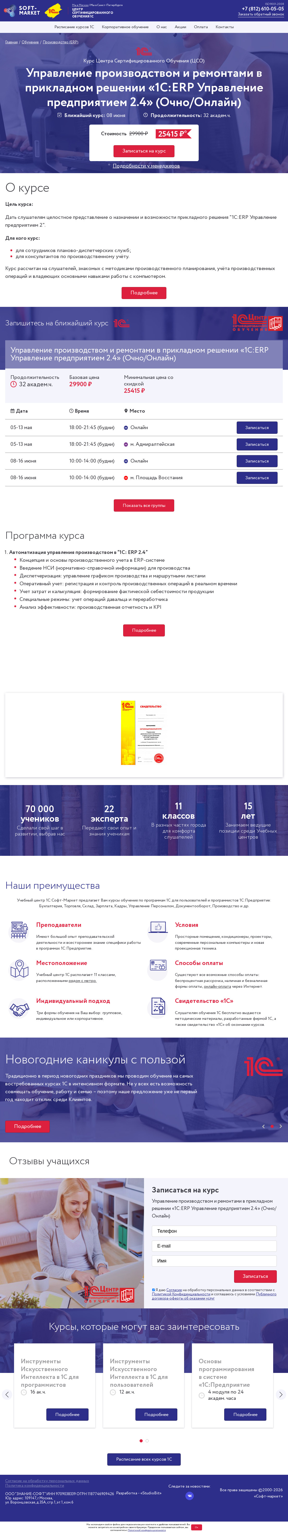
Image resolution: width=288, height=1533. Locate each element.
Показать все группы (144, 505)
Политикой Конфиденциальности (181, 1295)
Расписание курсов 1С (74, 27)
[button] (272, 1127)
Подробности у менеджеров (146, 166)
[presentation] (263, 1127)
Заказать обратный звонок (261, 14)
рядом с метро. (83, 981)
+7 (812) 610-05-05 (263, 9)
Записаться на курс (144, 151)
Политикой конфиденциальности (147, 1530)
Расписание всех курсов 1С (144, 1460)
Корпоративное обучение (125, 27)
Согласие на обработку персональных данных (47, 1481)
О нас (161, 27)
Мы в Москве (80, 5)
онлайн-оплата (217, 987)
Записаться (257, 427)
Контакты (225, 27)
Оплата (201, 27)
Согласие (174, 1291)
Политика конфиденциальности (34, 1486)
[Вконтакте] (189, 1496)
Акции (180, 27)
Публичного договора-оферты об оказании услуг (214, 1297)
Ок (196, 1527)
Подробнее (144, 293)
